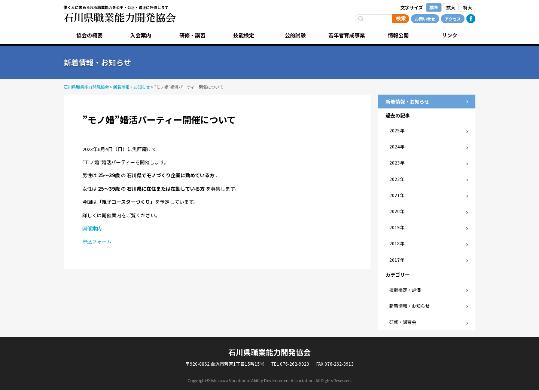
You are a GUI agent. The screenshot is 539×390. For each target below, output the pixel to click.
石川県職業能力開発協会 (120, 17)
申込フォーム (97, 241)
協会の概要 (89, 35)
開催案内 (92, 228)
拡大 (450, 7)
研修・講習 (192, 35)
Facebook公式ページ (470, 18)
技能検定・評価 (405, 289)
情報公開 (398, 35)
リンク (449, 35)
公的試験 (295, 35)
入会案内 (140, 35)
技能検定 (243, 35)
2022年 (396, 179)
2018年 (396, 243)
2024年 (396, 146)
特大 (467, 7)
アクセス (453, 19)
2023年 (396, 162)
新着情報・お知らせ (409, 306)
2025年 (396, 130)
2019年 (396, 227)
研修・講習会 (402, 322)
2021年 (396, 195)
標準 (433, 7)
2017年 (396, 260)
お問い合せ (425, 19)
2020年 (396, 211)
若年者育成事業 (346, 35)
